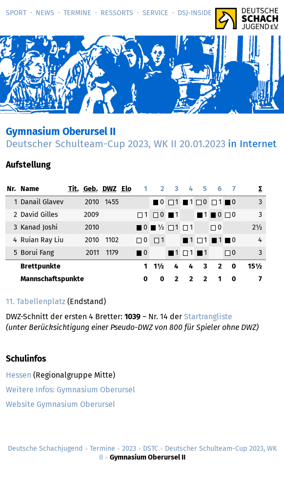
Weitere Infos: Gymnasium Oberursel (70, 389)
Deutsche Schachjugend (45, 448)
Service (155, 13)
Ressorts (117, 13)
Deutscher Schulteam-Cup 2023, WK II (115, 144)
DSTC (150, 448)
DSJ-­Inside (195, 13)
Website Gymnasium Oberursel (60, 404)
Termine (77, 13)
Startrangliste (208, 316)
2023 (129, 448)
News (45, 13)
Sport (16, 13)
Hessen (18, 375)
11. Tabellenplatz (35, 301)
